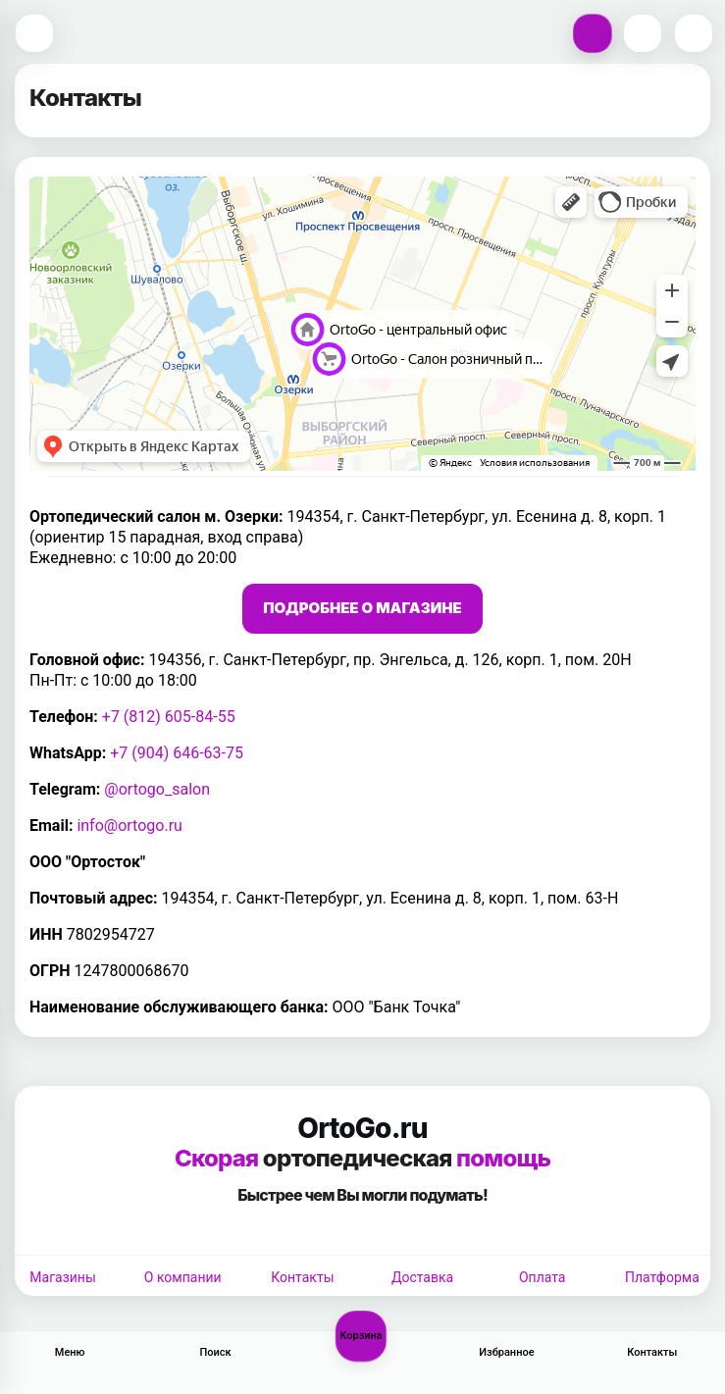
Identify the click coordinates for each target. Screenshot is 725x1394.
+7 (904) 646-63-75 (176, 753)
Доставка (422, 1277)
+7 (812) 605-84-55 (168, 716)
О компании (183, 1277)
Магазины (62, 1277)
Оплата (542, 1277)
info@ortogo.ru (129, 825)
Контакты (302, 1277)
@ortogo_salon (157, 789)
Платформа (662, 1277)
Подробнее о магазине (362, 607)
